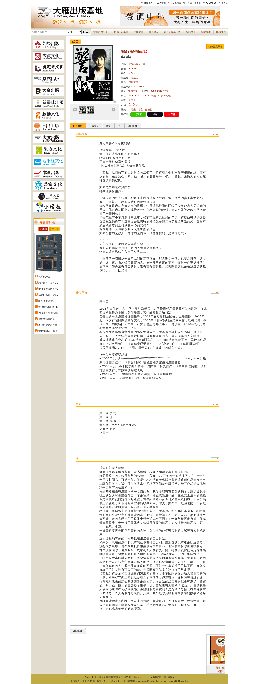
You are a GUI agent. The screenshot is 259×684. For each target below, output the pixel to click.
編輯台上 (191, 32)
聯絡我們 (221, 32)
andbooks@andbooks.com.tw (152, 681)
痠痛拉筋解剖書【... (48, 307)
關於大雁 (206, 32)
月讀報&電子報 (100, 32)
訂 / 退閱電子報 (178, 3)
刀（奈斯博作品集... (48, 313)
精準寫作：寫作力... (48, 282)
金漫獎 (148, 109)
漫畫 (133, 109)
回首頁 (224, 3)
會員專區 (153, 32)
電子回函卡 (195, 3)
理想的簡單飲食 (46, 319)
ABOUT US (211, 3)
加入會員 (161, 3)
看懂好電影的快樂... (48, 325)
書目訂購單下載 (172, 32)
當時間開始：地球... (48, 331)
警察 (140, 109)
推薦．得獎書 (121, 32)
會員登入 (148, 3)
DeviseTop (183, 681)
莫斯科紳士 (44, 276)
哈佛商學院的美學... (48, 288)
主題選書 (138, 32)
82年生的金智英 (46, 301)
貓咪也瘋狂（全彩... (48, 294)
